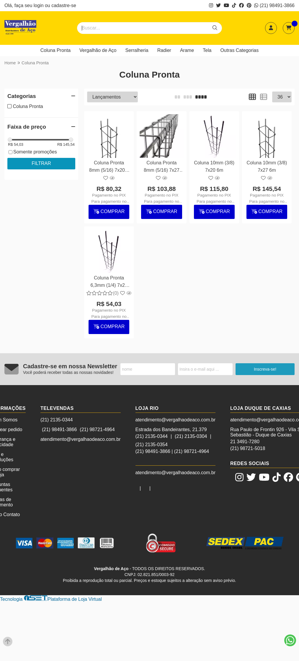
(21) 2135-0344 (56, 419)
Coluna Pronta (55, 50)
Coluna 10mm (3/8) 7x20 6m (214, 166)
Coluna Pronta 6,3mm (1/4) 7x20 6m (108, 282)
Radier (164, 50)
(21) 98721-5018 (247, 448)
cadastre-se (63, 5)
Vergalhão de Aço (97, 50)
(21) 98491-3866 (274, 5)
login (39, 5)
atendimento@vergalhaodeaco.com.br (80, 439)
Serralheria (136, 50)
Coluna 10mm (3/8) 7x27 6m (266, 166)
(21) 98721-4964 (97, 429)
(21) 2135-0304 (191, 436)
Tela (207, 50)
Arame (187, 50)
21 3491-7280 (244, 441)
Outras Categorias (239, 50)
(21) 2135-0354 (151, 444)
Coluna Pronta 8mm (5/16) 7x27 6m (161, 167)
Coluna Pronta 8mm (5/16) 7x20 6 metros (109, 167)
